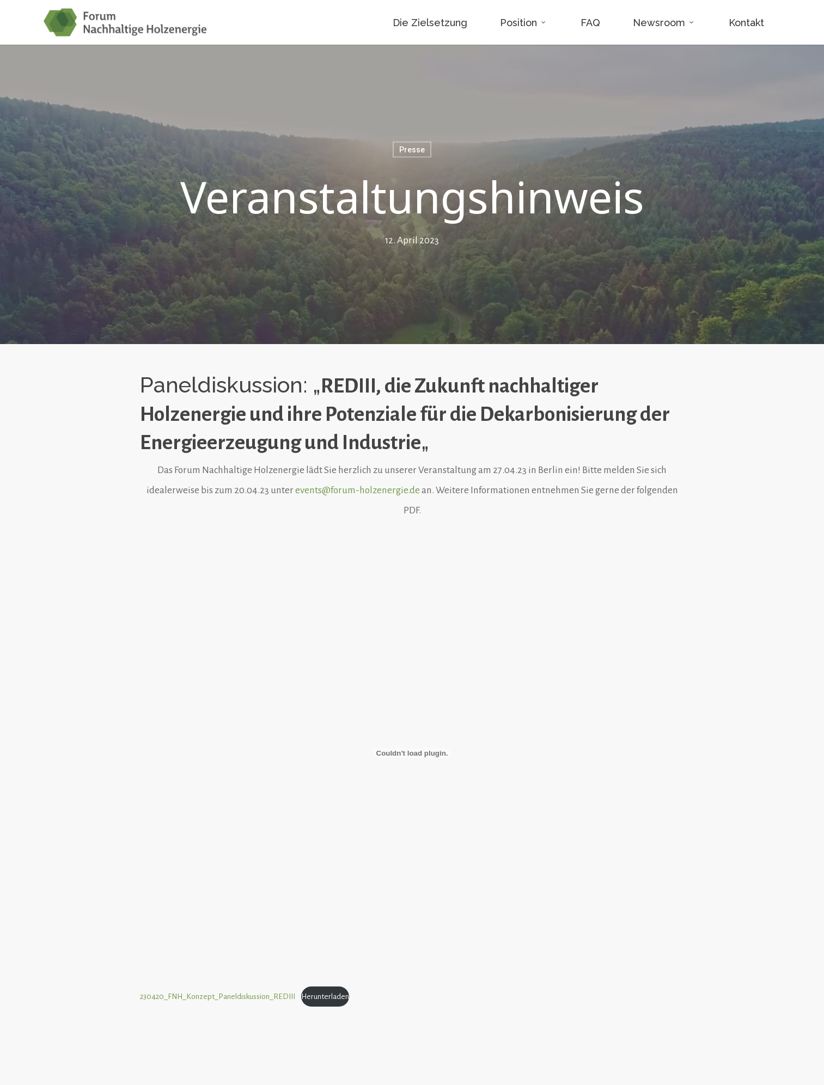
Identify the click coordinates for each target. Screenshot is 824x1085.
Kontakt (746, 22)
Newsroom (664, 22)
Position (523, 22)
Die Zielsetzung (430, 22)
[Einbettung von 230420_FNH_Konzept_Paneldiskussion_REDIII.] (412, 753)
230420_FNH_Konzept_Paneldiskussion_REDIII (217, 996)
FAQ (590, 22)
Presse (412, 149)
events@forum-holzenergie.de (357, 490)
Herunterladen (325, 996)
